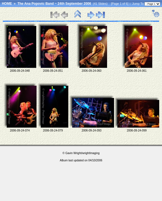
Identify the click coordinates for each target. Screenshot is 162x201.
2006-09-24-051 (53, 70)
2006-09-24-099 (137, 130)
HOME (7, 4)
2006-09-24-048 (20, 70)
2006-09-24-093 (91, 130)
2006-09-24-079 (53, 130)
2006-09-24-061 (137, 70)
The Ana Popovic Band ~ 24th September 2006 (54, 4)
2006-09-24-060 (91, 70)
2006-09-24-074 (20, 130)
